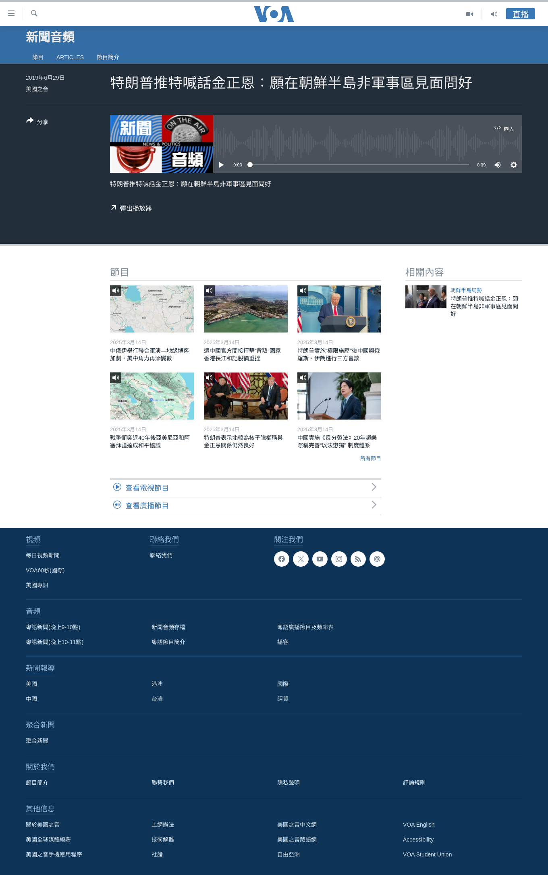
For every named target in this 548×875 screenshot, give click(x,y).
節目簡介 (108, 57)
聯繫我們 (163, 782)
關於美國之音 (43, 824)
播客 (283, 642)
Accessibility (418, 839)
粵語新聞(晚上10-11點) (54, 642)
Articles (70, 57)
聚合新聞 (37, 741)
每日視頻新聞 (43, 555)
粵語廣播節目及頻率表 (305, 627)
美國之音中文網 (297, 824)
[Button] (37, 123)
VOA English (419, 824)
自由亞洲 (288, 854)
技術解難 (163, 839)
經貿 (283, 699)
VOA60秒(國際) (45, 570)
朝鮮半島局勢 (466, 290)
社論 (157, 854)
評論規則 (414, 782)
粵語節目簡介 (168, 642)
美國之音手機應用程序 (54, 854)
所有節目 (370, 458)
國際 (283, 684)
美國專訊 (37, 585)
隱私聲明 (288, 782)
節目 (38, 57)
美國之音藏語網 (297, 839)
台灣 (157, 699)
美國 (31, 684)
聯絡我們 (161, 555)
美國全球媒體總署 (48, 839)
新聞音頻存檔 (168, 627)
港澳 (157, 684)
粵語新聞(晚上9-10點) (53, 627)
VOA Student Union (427, 854)
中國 (31, 699)
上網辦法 (163, 824)
